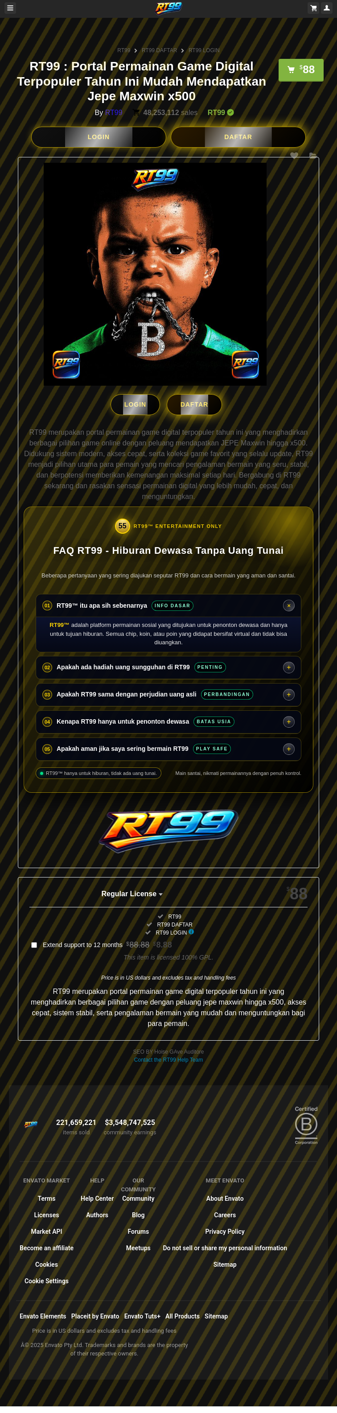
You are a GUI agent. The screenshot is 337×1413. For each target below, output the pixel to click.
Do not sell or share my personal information (225, 1248)
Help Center (97, 1198)
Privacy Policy (225, 1231)
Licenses (46, 1215)
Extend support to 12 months (107, 945)
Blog (138, 1215)
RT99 (123, 50)
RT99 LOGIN (204, 50)
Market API (46, 1231)
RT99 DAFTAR (159, 50)
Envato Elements (43, 1316)
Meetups (138, 1248)
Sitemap (225, 1264)
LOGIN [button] (99, 136)
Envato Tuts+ (142, 1316)
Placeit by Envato (95, 1316)
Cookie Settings (47, 1281)
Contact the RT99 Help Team (168, 1060)
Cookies (46, 1264)
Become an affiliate (47, 1248)
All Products (182, 1316)
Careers (225, 1215)
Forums (138, 1231)
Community (138, 1198)
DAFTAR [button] (238, 136)
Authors (97, 1215)
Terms (47, 1198)
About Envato (225, 1198)
